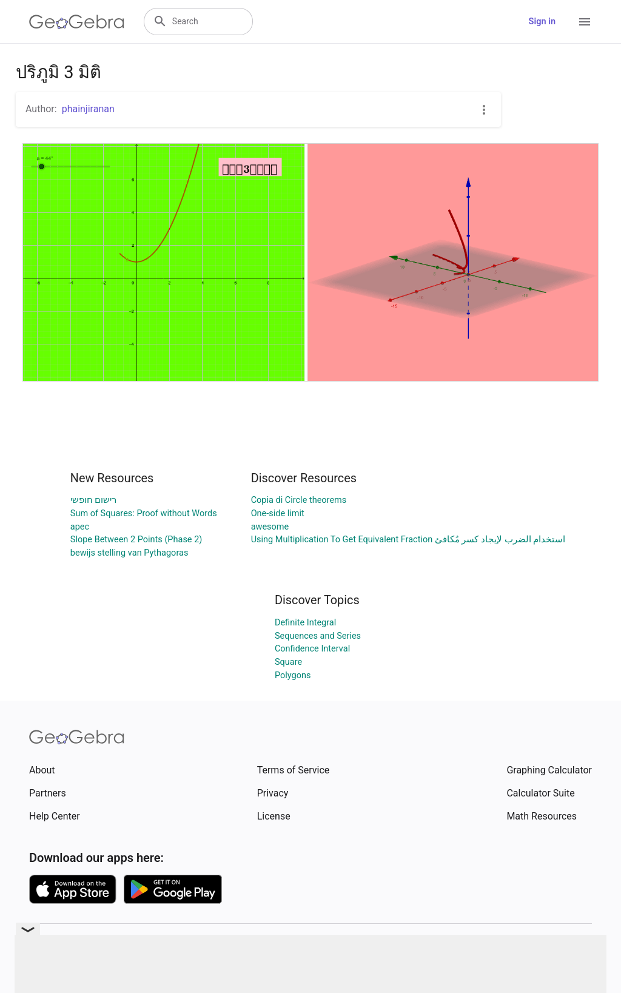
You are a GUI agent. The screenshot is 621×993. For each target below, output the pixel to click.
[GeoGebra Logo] (76, 22)
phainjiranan (88, 109)
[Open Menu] (584, 22)
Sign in (542, 21)
